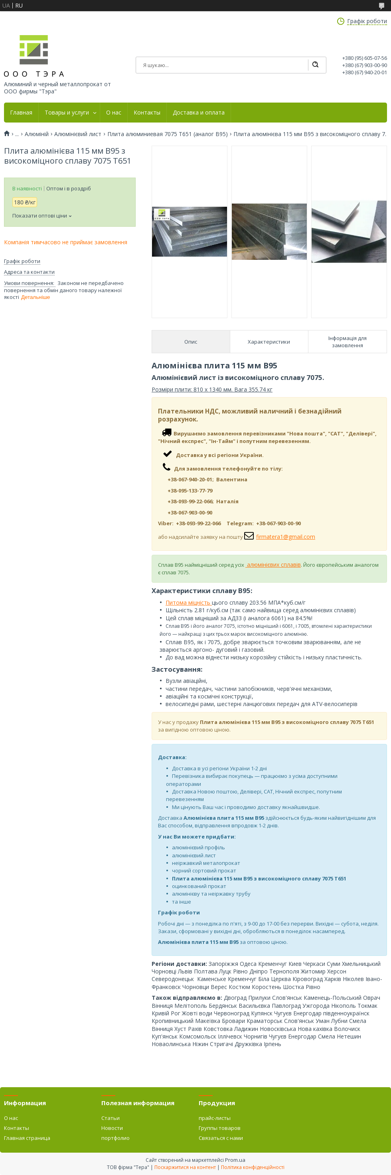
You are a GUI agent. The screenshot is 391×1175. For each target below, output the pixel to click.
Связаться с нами (221, 1137)
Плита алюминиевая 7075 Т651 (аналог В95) (167, 134)
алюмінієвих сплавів (273, 564)
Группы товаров (220, 1127)
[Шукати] (315, 65)
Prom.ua (235, 1159)
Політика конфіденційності (252, 1167)
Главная (21, 112)
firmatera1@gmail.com (285, 536)
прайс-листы (215, 1118)
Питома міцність (189, 602)
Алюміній (37, 134)
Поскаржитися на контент (185, 1167)
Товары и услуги (67, 112)
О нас (113, 112)
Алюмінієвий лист (77, 134)
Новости (112, 1127)
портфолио (115, 1137)
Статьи (110, 1118)
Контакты (147, 112)
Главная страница (27, 1137)
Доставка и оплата (199, 112)
